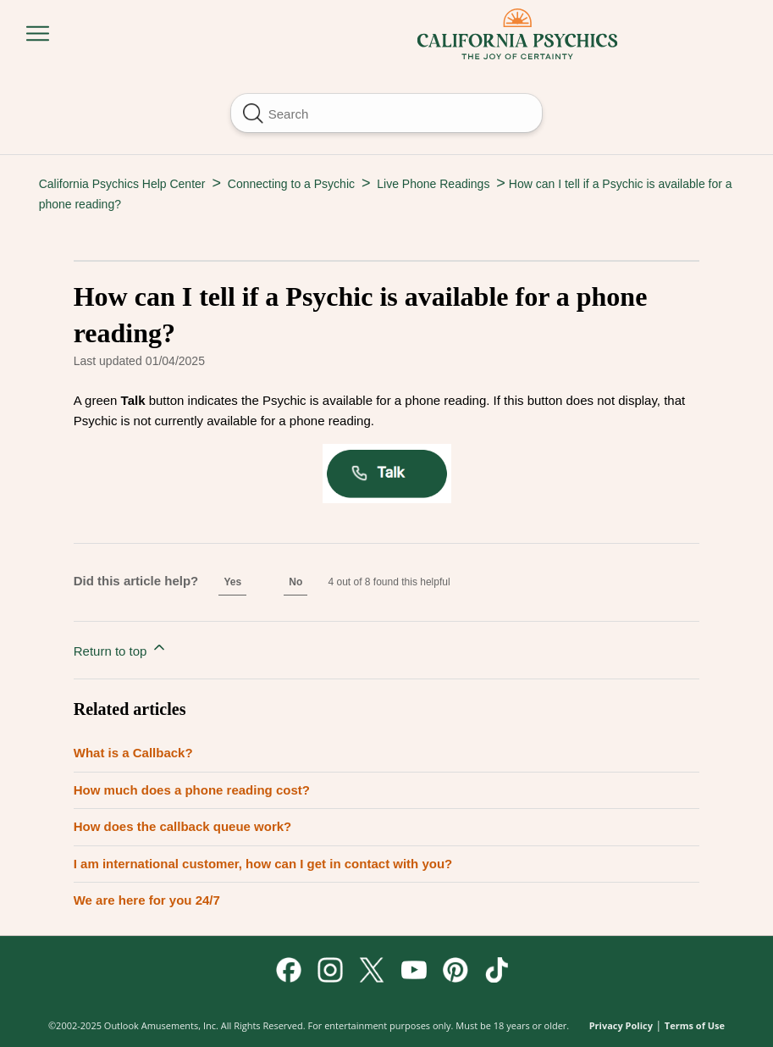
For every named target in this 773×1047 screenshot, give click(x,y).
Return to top (121, 648)
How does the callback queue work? (183, 826)
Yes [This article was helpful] (232, 582)
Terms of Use (695, 1025)
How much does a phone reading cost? (192, 790)
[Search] (387, 113)
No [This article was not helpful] (295, 582)
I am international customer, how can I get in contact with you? (263, 863)
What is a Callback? (133, 752)
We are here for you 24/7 (147, 900)
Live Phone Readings (433, 184)
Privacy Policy (621, 1025)
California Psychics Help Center (122, 184)
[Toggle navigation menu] (38, 34)
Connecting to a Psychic (291, 184)
